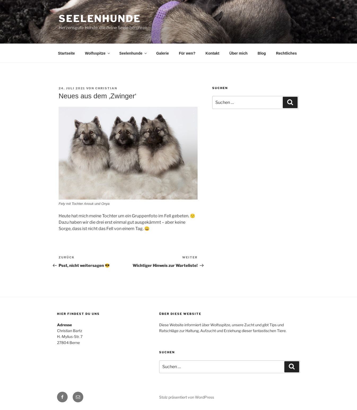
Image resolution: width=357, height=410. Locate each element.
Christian (106, 88)
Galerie (162, 53)
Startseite (66, 53)
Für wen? (187, 53)
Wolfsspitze (98, 53)
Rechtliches (286, 53)
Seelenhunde (100, 18)
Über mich (238, 53)
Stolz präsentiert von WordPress (186, 397)
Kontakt (212, 53)
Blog (262, 53)
